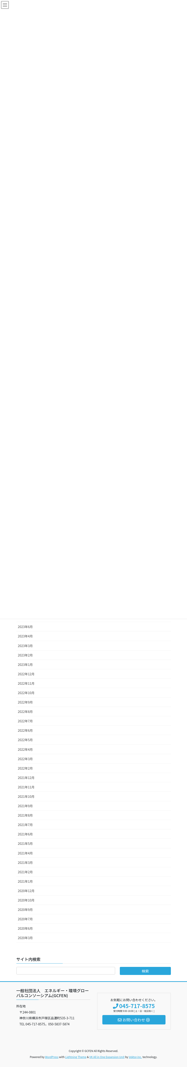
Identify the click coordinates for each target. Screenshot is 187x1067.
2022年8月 (25, 711)
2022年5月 (25, 740)
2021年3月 (25, 862)
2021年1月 (25, 881)
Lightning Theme (75, 1057)
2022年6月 (25, 730)
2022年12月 (26, 674)
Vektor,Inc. (135, 1057)
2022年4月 (25, 749)
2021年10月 (26, 796)
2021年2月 (25, 872)
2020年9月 (25, 909)
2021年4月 (25, 853)
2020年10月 (26, 900)
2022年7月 (25, 721)
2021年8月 (25, 815)
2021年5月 (25, 843)
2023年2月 (25, 655)
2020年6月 (25, 928)
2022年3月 (25, 759)
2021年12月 (26, 777)
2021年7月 (25, 824)
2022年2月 (25, 768)
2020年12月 (26, 890)
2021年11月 (26, 787)
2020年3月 (25, 938)
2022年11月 (26, 683)
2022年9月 (25, 702)
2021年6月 (25, 834)
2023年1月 (25, 664)
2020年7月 (25, 919)
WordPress (51, 1057)
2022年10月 (26, 693)
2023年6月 (25, 626)
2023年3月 (25, 645)
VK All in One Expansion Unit (107, 1057)
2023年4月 (25, 636)
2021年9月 (25, 806)
